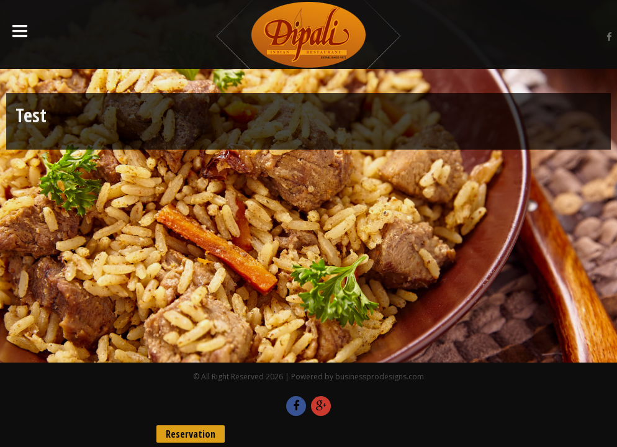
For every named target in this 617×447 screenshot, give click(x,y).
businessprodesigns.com (379, 376)
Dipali (308, 34)
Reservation (190, 434)
